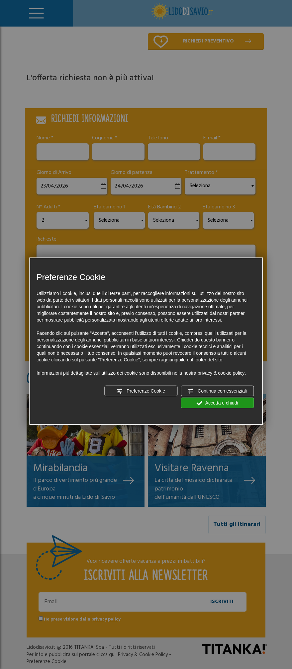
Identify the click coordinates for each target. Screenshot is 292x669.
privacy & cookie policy (221, 373)
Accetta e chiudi (217, 403)
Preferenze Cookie (141, 391)
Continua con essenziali (217, 391)
